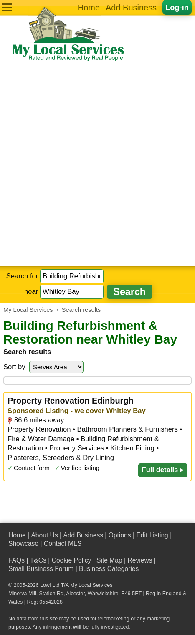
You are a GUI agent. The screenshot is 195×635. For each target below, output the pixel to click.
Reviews (139, 560)
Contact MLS (62, 543)
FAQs (16, 560)
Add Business (131, 7)
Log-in (177, 7)
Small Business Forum (40, 568)
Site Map (109, 560)
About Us (44, 535)
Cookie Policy (71, 560)
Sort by (14, 367)
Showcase (23, 543)
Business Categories (109, 568)
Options (120, 535)
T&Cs (38, 560)
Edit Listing (152, 535)
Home (89, 7)
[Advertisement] (97, 164)
